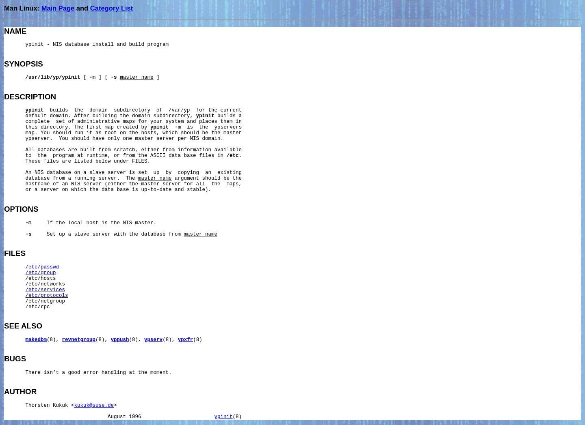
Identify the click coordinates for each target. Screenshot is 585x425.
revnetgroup (79, 340)
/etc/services (45, 290)
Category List (111, 8)
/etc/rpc (38, 307)
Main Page (58, 8)
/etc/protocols (47, 295)
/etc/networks (45, 284)
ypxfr (185, 340)
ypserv (153, 340)
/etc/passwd (42, 267)
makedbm (36, 340)
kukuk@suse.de (94, 405)
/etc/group (41, 273)
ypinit (223, 417)
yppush (120, 340)
